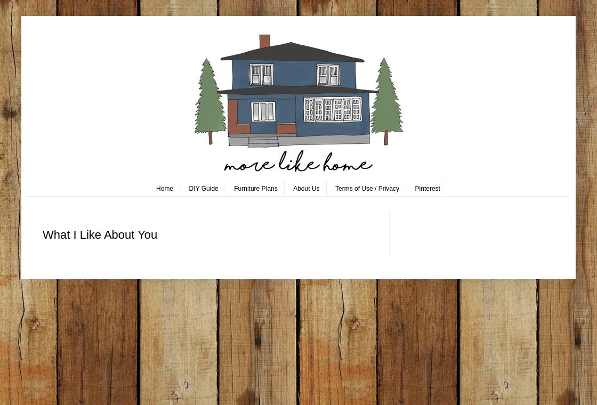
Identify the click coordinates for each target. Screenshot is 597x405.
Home (164, 188)
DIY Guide (204, 188)
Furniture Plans (255, 188)
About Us (306, 188)
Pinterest (427, 188)
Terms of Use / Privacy (367, 188)
